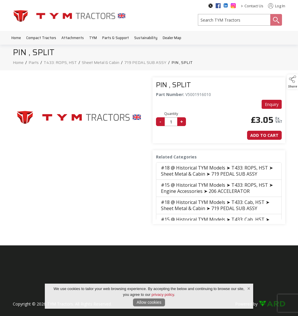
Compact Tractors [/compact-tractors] (41, 38)
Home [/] (16, 38)
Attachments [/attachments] (72, 38)
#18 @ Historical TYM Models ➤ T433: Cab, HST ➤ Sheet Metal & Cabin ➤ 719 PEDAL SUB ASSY (215, 205)
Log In (276, 5)
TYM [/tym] (93, 38)
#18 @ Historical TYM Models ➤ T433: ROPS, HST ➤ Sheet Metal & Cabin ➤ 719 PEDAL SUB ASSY (217, 171)
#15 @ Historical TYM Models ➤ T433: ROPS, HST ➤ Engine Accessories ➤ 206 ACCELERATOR (217, 188)
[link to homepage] (69, 15)
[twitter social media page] (210, 5)
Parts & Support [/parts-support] (115, 38)
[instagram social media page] (233, 5)
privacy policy (163, 294)
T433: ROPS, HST (60, 62)
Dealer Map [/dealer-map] (172, 38)
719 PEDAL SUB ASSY (145, 62)
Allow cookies (149, 302)
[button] (292, 81)
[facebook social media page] (218, 5)
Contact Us (253, 5)
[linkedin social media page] (225, 5)
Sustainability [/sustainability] (145, 38)
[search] (234, 20)
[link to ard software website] (272, 304)
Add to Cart (264, 135)
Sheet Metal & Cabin (100, 62)
